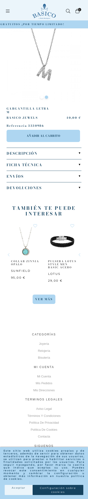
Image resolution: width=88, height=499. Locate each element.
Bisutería (44, 357)
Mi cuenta (44, 376)
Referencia (17, 126)
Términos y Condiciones (44, 416)
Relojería (44, 351)
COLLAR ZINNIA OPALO (25, 262)
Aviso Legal (44, 409)
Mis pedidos (44, 383)
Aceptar (19, 487)
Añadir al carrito (43, 136)
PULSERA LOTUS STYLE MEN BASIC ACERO (62, 264)
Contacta (44, 436)
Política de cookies (44, 429)
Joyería (44, 343)
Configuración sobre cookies (58, 490)
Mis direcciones (44, 390)
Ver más (44, 299)
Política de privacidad (44, 422)
